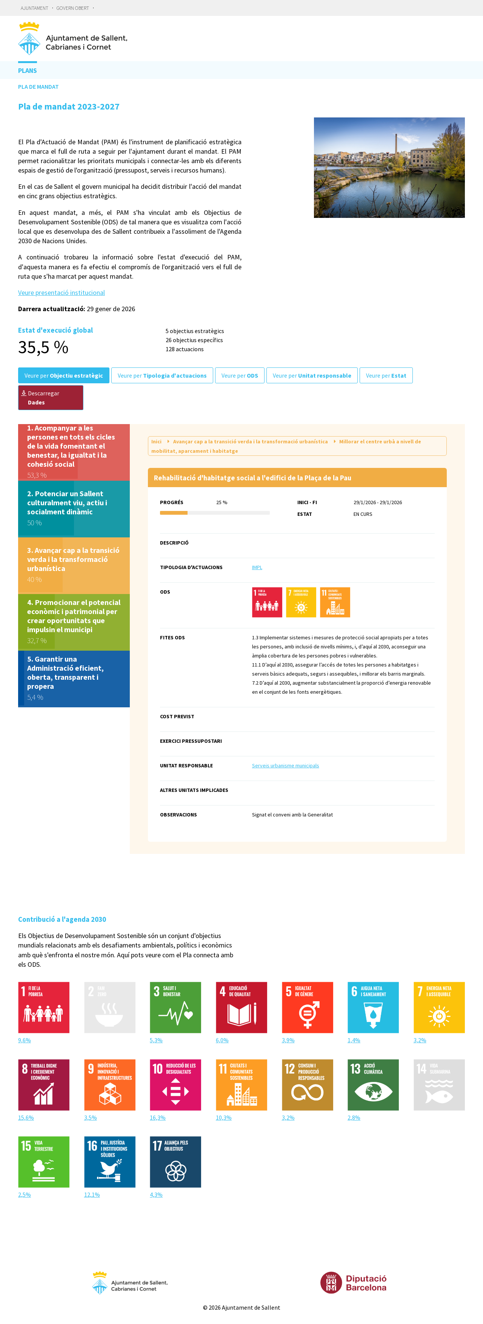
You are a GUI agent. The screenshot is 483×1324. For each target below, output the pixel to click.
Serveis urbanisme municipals (285, 765)
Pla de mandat (38, 86)
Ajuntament (34, 8)
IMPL (257, 567)
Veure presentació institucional (61, 292)
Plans (27, 70)
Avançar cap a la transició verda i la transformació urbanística (247, 441)
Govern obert (73, 8)
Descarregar (40, 397)
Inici (157, 441)
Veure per (64, 375)
